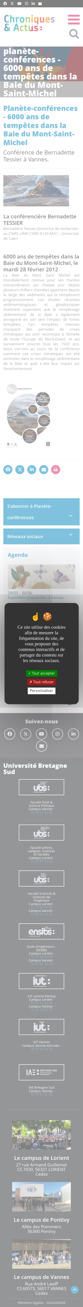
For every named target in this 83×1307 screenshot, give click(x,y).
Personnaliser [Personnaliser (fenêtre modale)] (41, 690)
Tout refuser (41, 682)
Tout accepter (41, 673)
